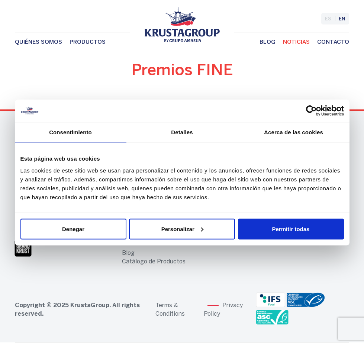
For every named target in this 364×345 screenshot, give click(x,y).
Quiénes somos (38, 42)
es (328, 19)
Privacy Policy (223, 310)
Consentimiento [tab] (70, 132)
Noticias (296, 42)
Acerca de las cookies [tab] (293, 132)
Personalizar (182, 229)
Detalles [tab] (182, 132)
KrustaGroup (89, 305)
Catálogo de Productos (154, 261)
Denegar (73, 229)
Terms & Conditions (170, 310)
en (342, 19)
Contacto (333, 42)
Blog (268, 42)
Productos (88, 42)
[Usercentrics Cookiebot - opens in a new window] (311, 110)
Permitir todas (291, 229)
